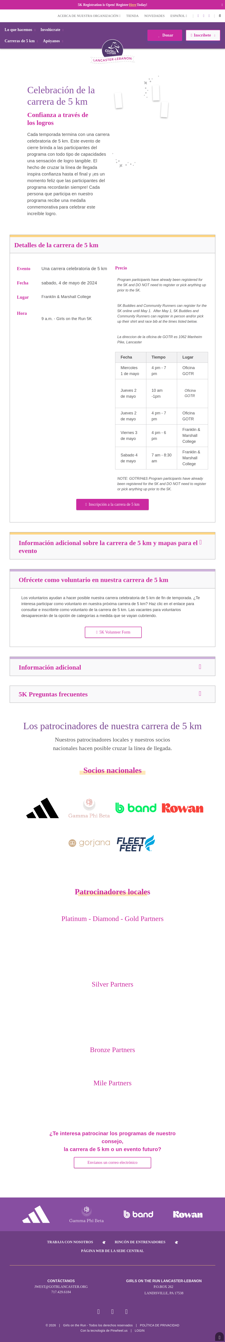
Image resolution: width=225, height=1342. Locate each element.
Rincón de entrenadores (140, 1242)
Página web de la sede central (112, 1251)
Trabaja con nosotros (70, 1242)
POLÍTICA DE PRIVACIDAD (159, 1325)
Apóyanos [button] (54, 41)
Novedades (154, 16)
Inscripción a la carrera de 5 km (112, 504)
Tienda (132, 16)
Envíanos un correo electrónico (112, 1162)
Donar (164, 35)
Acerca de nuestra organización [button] (88, 16)
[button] (220, 15)
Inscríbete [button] (203, 35)
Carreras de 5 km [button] (22, 41)
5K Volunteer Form (113, 632)
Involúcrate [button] (52, 29)
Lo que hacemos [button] (21, 29)
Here (132, 5)
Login (4, 16)
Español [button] (178, 16)
